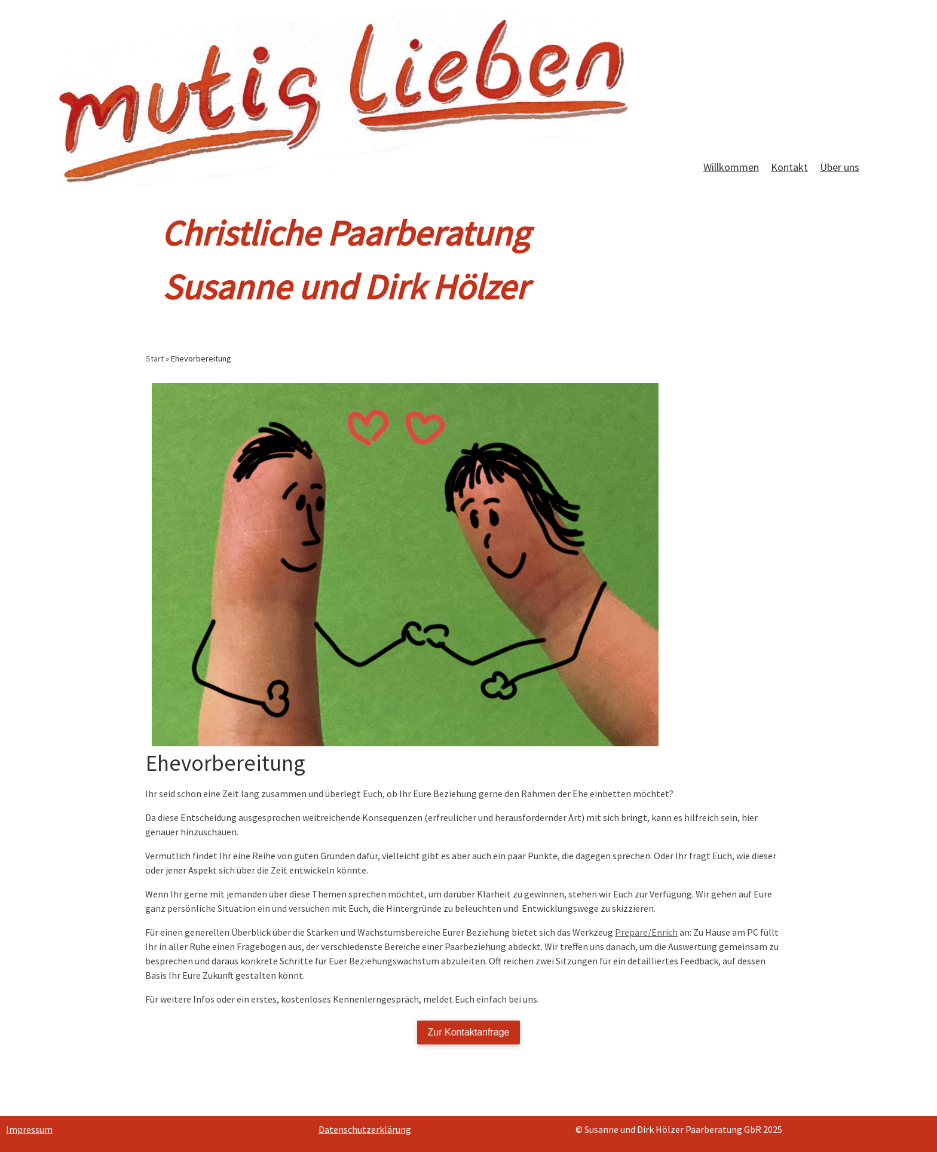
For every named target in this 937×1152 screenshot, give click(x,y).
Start (155, 358)
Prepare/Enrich (646, 932)
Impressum (29, 1129)
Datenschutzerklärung (365, 1129)
